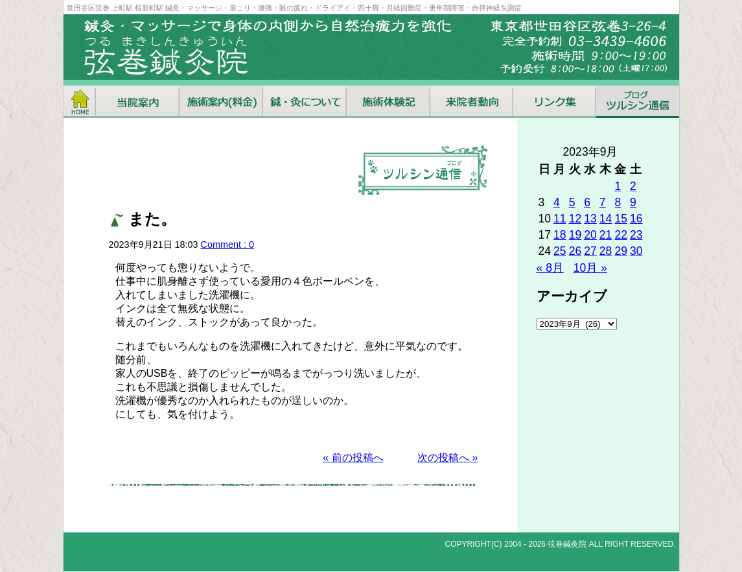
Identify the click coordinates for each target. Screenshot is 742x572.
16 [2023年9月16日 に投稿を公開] (636, 218)
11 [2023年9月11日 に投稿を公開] (559, 218)
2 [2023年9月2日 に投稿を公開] (633, 186)
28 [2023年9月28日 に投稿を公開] (605, 250)
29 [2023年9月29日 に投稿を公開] (620, 250)
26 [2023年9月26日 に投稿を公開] (575, 250)
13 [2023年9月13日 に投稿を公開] (590, 218)
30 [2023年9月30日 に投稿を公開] (636, 250)
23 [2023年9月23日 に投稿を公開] (636, 234)
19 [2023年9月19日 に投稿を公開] (575, 234)
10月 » (590, 267)
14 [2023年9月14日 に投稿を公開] (605, 218)
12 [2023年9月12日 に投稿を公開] (575, 218)
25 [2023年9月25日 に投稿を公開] (559, 250)
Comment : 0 (227, 244)
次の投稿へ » (447, 457)
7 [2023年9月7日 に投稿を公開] (602, 202)
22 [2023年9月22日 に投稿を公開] (620, 234)
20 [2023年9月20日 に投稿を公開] (590, 234)
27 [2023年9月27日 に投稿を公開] (590, 250)
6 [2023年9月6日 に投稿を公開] (587, 202)
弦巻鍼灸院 (567, 544)
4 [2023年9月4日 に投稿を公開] (556, 202)
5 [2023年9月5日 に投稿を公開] (572, 202)
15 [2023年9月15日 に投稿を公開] (620, 218)
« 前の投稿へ (353, 457)
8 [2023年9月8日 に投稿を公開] (617, 202)
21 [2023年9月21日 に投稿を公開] (605, 234)
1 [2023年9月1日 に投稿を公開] (617, 186)
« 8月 (550, 267)
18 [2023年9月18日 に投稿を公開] (559, 234)
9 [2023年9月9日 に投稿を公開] (633, 202)
